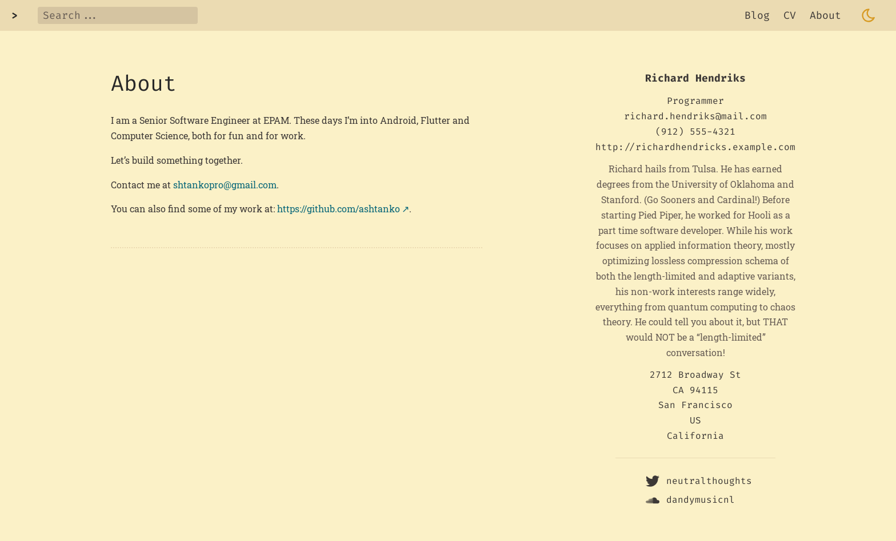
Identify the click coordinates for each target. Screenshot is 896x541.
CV (789, 15)
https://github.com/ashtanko (338, 209)
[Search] (118, 15)
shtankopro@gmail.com (225, 185)
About (825, 15)
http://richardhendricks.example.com (695, 147)
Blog (757, 15)
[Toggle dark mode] (868, 15)
